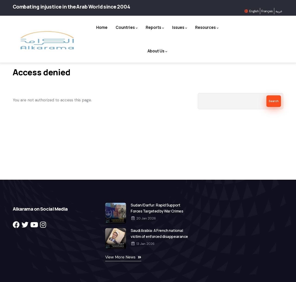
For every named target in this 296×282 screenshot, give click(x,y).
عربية (278, 11)
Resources (207, 27)
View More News (120, 257)
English (254, 11)
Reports (155, 27)
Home (102, 27)
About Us (157, 51)
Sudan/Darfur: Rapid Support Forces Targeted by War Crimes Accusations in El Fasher (157, 211)
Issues (179, 27)
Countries (127, 27)
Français (267, 11)
